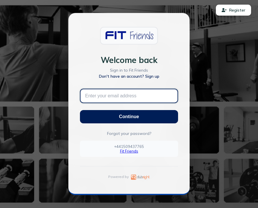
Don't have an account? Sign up (129, 76)
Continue (129, 116)
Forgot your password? (129, 133)
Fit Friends (129, 151)
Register (233, 10)
